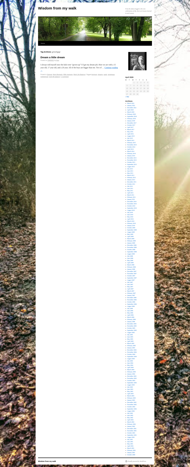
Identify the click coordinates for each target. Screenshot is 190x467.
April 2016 (130, 134)
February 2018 (131, 118)
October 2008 (131, 249)
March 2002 (130, 422)
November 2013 (132, 160)
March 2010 (130, 221)
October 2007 (131, 276)
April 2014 (130, 149)
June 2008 (130, 258)
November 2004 (132, 352)
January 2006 (131, 321)
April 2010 (130, 219)
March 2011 (130, 195)
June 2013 (130, 171)
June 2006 (130, 311)
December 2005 (131, 324)
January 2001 (131, 452)
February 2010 (131, 223)
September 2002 (132, 409)
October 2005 (131, 328)
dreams (100, 74)
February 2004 (131, 372)
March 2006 (130, 317)
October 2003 (131, 380)
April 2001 (130, 446)
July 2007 (130, 282)
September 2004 (132, 356)
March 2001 (130, 448)
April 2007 (130, 289)
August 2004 (131, 359)
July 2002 (130, 413)
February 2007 (131, 293)
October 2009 (131, 228)
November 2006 (132, 300)
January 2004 (131, 374)
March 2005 (130, 343)
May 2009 (130, 234)
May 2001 (130, 444)
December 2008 (131, 245)
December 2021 (131, 108)
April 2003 (130, 393)
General (49, 74)
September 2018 (132, 116)
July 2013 (130, 169)
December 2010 (131, 201)
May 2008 (130, 260)
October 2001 (131, 433)
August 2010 (131, 210)
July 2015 (130, 138)
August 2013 (131, 166)
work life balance (54, 77)
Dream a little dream (52, 57)
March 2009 (130, 239)
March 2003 (130, 396)
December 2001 (131, 428)
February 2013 (131, 177)
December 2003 (131, 376)
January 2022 (131, 105)
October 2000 (131, 455)
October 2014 (131, 147)
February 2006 (131, 319)
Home (43, 43)
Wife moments (68, 74)
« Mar (127, 97)
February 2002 (131, 424)
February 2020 (131, 114)
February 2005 (131, 345)
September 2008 (132, 252)
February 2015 (131, 142)
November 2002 (132, 404)
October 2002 (131, 407)
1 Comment (65, 77)
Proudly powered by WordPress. (137, 461)
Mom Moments (58, 74)
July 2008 (130, 256)
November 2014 (132, 145)
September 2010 (132, 208)
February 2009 (131, 241)
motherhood (44, 77)
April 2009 (130, 236)
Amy (57, 60)
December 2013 (131, 158)
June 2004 (130, 363)
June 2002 (130, 415)
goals (105, 74)
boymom (94, 74)
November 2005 (132, 326)
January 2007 (131, 295)
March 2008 (130, 265)
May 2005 (130, 339)
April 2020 (130, 110)
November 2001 (132, 431)
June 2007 (130, 284)
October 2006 (131, 302)
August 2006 (131, 306)
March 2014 (130, 151)
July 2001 (130, 439)
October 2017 (131, 125)
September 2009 (132, 230)
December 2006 (131, 297)
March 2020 (130, 112)
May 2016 (130, 132)
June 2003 (130, 389)
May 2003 (130, 391)
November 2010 (132, 204)
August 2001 (131, 437)
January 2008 (131, 269)
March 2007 (130, 291)
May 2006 (130, 313)
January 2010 (131, 225)
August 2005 (131, 332)
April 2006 (130, 315)
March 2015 (130, 140)
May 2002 (130, 417)
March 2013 (130, 175)
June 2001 (130, 442)
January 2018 (131, 121)
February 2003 (131, 398)
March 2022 (130, 103)
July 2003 (130, 387)
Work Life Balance (79, 74)
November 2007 (132, 273)
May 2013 (130, 173)
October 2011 (131, 184)
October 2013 (131, 162)
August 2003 (131, 385)
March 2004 (130, 369)
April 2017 (130, 127)
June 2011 (130, 188)
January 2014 (131, 156)
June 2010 (130, 214)
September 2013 (132, 164)
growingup (111, 74)
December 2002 (131, 402)
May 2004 (130, 365)
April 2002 (130, 420)
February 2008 (131, 267)
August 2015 (131, 136)
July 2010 (130, 212)
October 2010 (131, 206)
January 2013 (131, 180)
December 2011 (131, 182)
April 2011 (130, 193)
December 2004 (131, 350)
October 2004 (131, 354)
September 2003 (132, 383)
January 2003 (131, 400)
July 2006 (130, 308)
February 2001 (131, 450)
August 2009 (131, 232)
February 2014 (131, 153)
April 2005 (130, 341)
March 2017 (130, 129)
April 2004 (130, 367)
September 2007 (132, 278)
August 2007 (131, 280)
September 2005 (132, 330)
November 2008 (132, 247)
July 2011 (130, 186)
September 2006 (132, 304)
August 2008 (131, 254)
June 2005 (130, 337)
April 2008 (130, 263)
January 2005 (131, 348)
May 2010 (130, 217)
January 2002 (131, 426)
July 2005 (130, 335)
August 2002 (131, 411)
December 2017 (131, 123)
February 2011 (131, 197)
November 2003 (132, 378)
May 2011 (130, 190)
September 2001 (132, 435)
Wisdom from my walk (57, 8)
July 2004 (130, 361)
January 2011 (131, 199)
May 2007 (130, 287)
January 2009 (131, 243)
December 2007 (131, 271)
